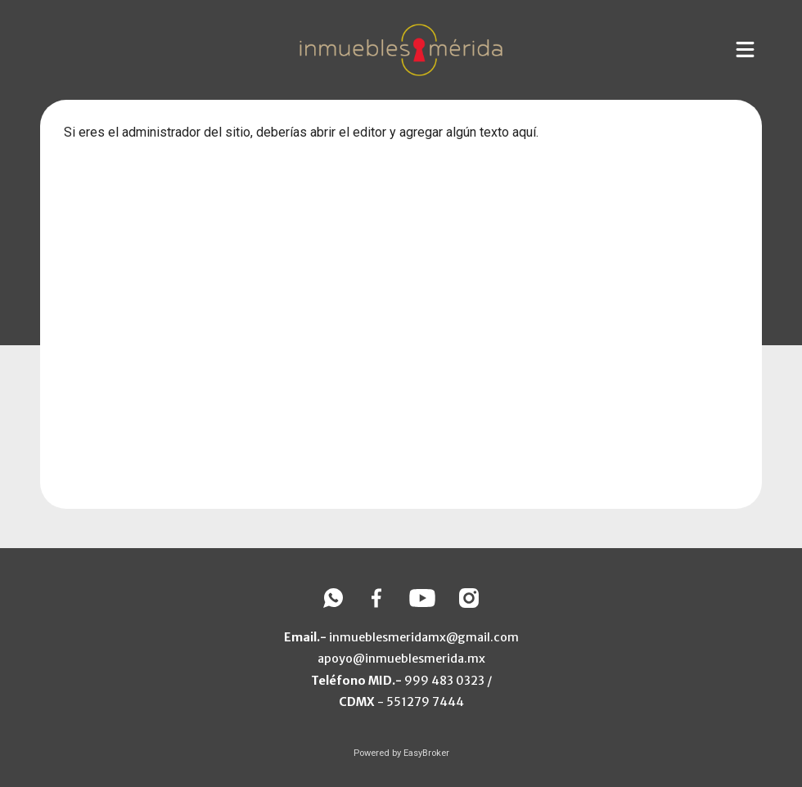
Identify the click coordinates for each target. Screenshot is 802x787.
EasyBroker (426, 753)
